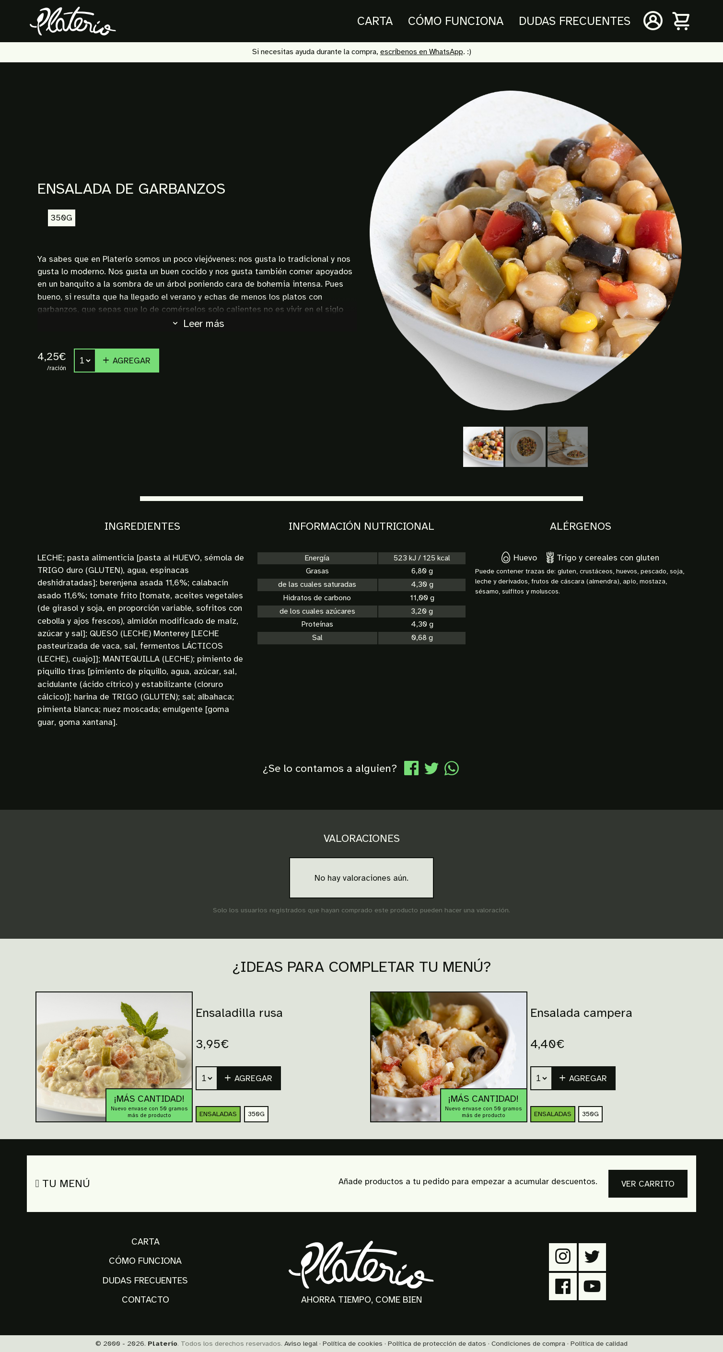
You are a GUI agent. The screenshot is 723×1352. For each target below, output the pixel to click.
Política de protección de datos (437, 1343)
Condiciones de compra (528, 1343)
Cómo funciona (455, 21)
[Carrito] (681, 21)
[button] (584, 1078)
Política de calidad (599, 1343)
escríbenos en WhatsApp (421, 52)
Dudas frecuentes (574, 21)
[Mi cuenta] (653, 21)
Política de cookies (353, 1343)
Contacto (145, 1299)
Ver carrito (648, 1183)
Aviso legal (300, 1343)
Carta (375, 21)
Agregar (126, 360)
